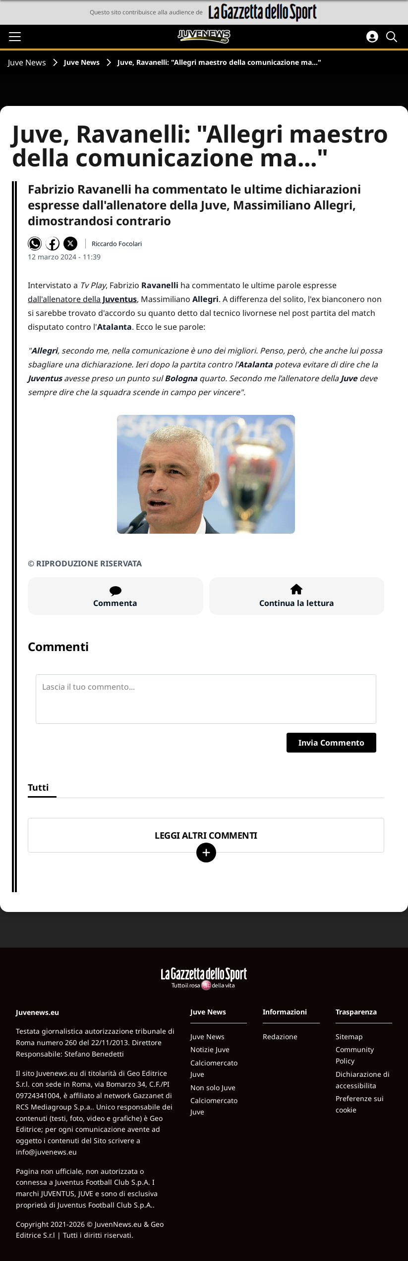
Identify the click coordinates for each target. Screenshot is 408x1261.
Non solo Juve (212, 1087)
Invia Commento (331, 742)
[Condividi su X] (70, 244)
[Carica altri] (206, 852)
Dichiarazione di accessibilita (363, 1079)
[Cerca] (393, 37)
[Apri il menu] (15, 37)
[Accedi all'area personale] (372, 37)
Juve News (27, 62)
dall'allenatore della (82, 299)
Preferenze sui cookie (360, 1104)
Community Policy (355, 1055)
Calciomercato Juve (213, 1068)
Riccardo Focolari (117, 243)
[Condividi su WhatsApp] (35, 244)
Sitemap (349, 1036)
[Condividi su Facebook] (52, 244)
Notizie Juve (210, 1049)
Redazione (280, 1036)
